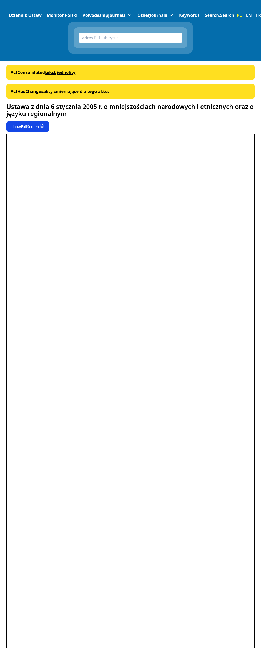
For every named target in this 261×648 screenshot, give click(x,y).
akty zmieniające (61, 91)
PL (239, 15)
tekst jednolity (60, 72)
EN (249, 15)
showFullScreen (25, 126)
